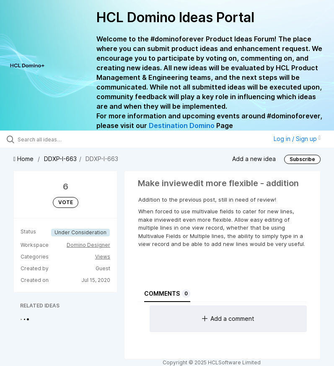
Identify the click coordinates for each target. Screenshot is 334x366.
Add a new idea (254, 158)
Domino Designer (88, 245)
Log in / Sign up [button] (297, 138)
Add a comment (228, 318)
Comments (167, 293)
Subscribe (302, 159)
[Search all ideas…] (56, 139)
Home (24, 158)
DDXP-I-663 (60, 158)
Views (102, 256)
